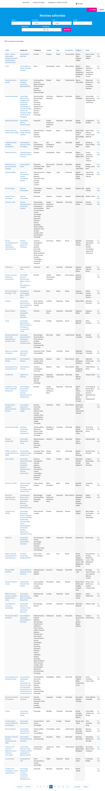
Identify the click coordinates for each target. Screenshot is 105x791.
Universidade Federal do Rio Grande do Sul (24, 731)
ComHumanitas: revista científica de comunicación (11, 723)
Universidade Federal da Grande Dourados (26, 739)
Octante (7, 301)
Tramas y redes (10, 202)
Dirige (79, 50)
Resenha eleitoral (10, 152)
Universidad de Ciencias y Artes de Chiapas (25, 144)
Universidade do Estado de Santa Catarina (25, 68)
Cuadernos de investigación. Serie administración (11, 771)
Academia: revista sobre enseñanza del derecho (11, 389)
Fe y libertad (9, 375)
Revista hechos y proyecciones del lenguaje (10, 166)
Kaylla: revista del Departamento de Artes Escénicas (11, 556)
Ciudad (75, 20)
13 (67, 787)
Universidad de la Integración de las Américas (25, 572)
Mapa (102, 10)
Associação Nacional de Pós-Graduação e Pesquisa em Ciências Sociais (25, 339)
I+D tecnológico (10, 188)
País (53, 20)
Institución (25, 26)
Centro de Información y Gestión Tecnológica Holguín (24, 176)
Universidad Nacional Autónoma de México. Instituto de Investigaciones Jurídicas (25, 281)
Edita (87, 50)
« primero (19, 787)
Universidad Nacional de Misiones (24, 501)
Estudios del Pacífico (11, 427)
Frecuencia (45, 26)
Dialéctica (8, 538)
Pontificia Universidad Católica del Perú (25, 556)
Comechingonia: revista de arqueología (10, 606)
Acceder (79, 4)
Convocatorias (39, 2)
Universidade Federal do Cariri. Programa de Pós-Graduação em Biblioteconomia (26, 751)
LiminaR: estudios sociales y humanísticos (11, 144)
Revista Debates (10, 729)
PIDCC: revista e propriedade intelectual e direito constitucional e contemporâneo (11, 58)
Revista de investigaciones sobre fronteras (10, 497)
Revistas (26, 2)
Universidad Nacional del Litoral (24, 441)
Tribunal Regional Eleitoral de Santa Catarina (25, 154)
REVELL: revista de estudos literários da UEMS (11, 453)
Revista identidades (11, 96)
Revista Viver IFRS (11, 483)
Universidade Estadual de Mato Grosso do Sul (25, 453)
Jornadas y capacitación (57, 2)
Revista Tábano (10, 311)
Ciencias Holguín (10, 172)
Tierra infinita (9, 459)
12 (63, 787)
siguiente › (77, 787)
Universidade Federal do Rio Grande (24, 584)
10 (55, 787)
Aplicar (67, 30)
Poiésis (7, 711)
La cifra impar (9, 759)
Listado (93, 10)
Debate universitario (11, 120)
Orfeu (7, 66)
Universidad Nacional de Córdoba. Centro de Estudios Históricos (25, 608)
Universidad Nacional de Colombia (24, 353)
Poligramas (9, 267)
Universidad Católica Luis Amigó (24, 713)
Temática (35, 20)
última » (86, 787)
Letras (7, 321)
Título (13, 20)
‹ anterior (28, 787)
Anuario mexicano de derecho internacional (11, 277)
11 (59, 787)
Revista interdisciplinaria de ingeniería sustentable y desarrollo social (11, 245)
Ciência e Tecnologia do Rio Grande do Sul (25, 489)
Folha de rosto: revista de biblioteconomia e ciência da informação (11, 751)
